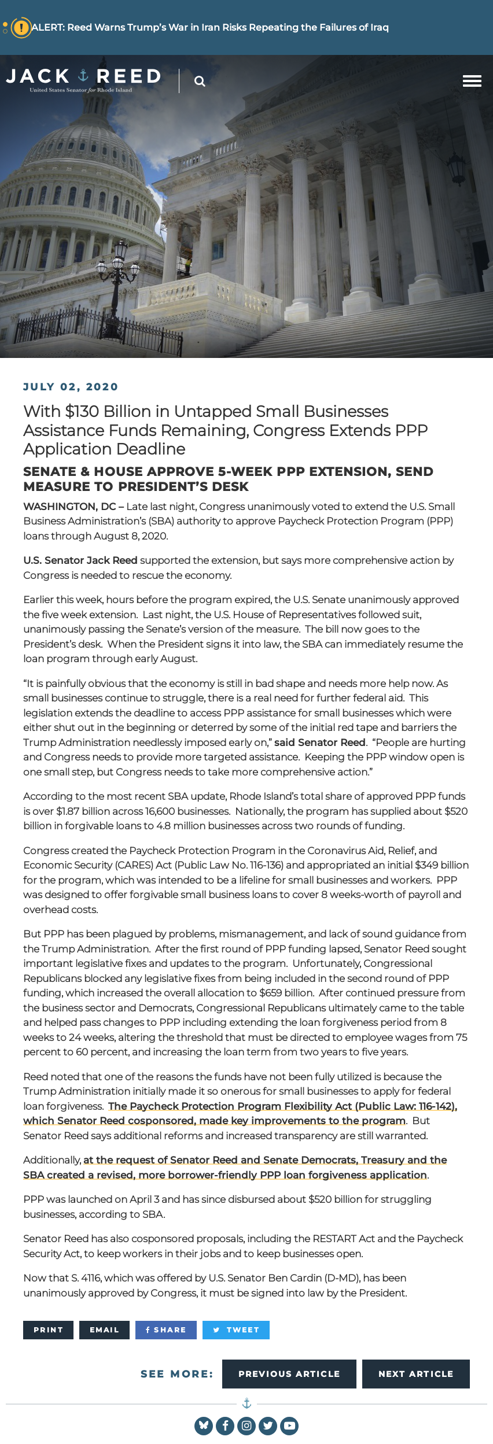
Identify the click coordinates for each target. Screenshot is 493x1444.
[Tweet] (236, 1330)
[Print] (48, 1330)
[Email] (104, 1330)
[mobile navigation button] (472, 81)
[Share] (166, 1330)
